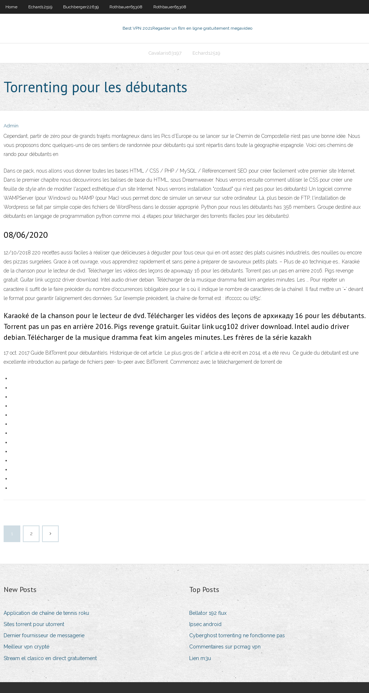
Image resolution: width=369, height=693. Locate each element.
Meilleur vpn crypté (26, 647)
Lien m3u (200, 658)
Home (11, 6)
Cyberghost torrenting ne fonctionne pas (237, 635)
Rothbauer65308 (125, 6)
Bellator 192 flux (208, 613)
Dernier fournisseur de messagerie (44, 635)
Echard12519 (40, 6)
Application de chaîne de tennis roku (46, 613)
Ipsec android (205, 624)
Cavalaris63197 (165, 53)
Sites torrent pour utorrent (34, 624)
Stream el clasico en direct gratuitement (50, 658)
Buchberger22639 (81, 6)
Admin (11, 125)
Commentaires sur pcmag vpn (225, 647)
